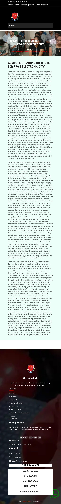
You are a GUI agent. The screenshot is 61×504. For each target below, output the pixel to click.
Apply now (44, 5)
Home (29, 49)
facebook (11, 5)
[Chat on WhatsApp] (54, 493)
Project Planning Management (19, 413)
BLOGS (12, 416)
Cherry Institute (27, 501)
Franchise (13, 397)
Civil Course (13, 406)
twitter (17, 5)
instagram (24, 5)
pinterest (31, 5)
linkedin (37, 5)
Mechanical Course (16, 403)
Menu (12, 25)
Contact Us (13, 400)
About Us (12, 393)
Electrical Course (15, 410)
